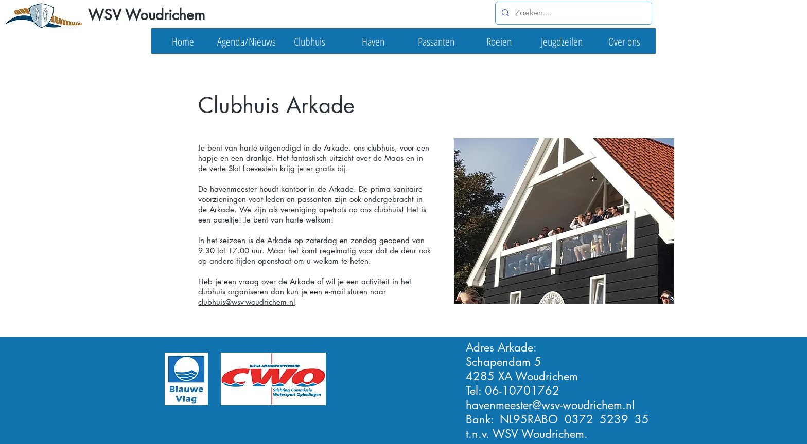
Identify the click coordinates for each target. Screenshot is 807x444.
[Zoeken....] (572, 13)
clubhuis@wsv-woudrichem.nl (246, 302)
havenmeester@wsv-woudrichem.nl (550, 405)
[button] (246, 41)
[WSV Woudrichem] (145, 15)
